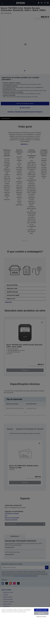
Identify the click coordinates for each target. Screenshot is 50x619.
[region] (25, 613)
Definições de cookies (41, 616)
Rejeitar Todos (41, 613)
